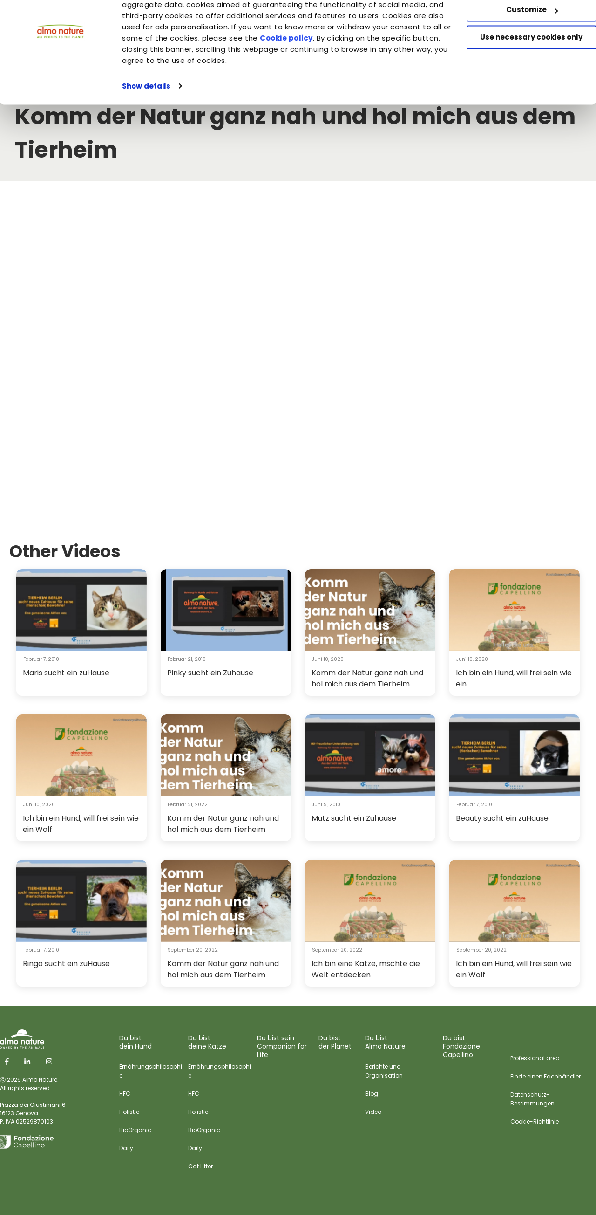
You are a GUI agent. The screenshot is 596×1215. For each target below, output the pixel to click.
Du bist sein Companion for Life (282, 1046)
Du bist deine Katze (207, 1042)
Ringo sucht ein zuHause (66, 963)
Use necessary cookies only (518, 78)
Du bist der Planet (335, 1042)
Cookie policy (367, 78)
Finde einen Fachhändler (545, 1076)
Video (373, 1112)
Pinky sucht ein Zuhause (210, 672)
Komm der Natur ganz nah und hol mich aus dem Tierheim (367, 678)
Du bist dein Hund (135, 1042)
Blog (371, 1094)
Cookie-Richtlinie (534, 1122)
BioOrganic (135, 1130)
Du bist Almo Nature (385, 1042)
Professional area (535, 1058)
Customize (518, 50)
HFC (124, 1094)
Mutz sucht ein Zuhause (354, 818)
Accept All (518, 23)
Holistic (129, 1112)
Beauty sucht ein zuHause (502, 818)
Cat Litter (200, 1166)
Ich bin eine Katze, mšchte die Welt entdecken (366, 969)
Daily (126, 1148)
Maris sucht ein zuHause (66, 672)
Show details (146, 126)
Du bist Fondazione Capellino (461, 1046)
